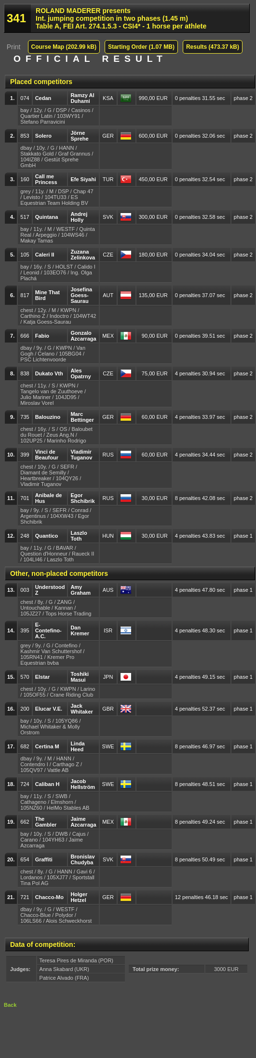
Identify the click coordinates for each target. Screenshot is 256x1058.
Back (10, 1005)
